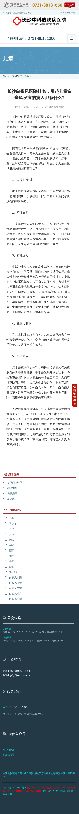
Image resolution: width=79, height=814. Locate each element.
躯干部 (13, 572)
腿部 (11, 566)
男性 (11, 528)
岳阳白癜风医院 (25, 773)
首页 (5, 76)
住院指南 (12, 493)
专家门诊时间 (14, 482)
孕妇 (11, 545)
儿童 (26, 76)
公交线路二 (8, 637)
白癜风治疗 (15, 593)
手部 (11, 561)
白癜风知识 (16, 76)
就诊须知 (12, 487)
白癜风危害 (15, 588)
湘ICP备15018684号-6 (14, 787)
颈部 (11, 555)
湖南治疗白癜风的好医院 (47, 773)
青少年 (13, 523)
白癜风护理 (15, 599)
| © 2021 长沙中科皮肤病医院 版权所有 (39, 791)
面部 (11, 550)
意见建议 (12, 498)
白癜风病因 (15, 577)
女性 (11, 534)
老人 (11, 539)
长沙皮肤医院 (10, 773)
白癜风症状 (15, 582)
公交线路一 (8, 628)
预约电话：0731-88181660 (31, 38)
